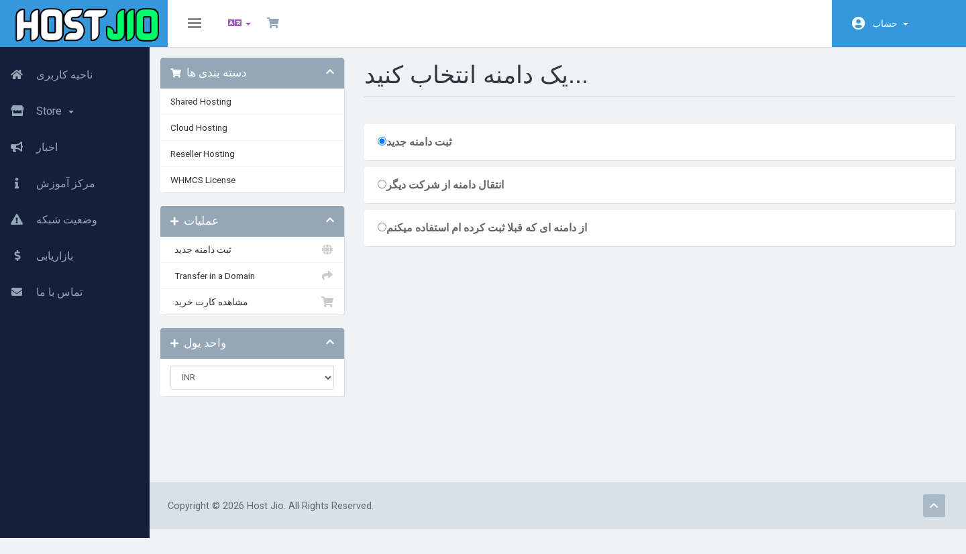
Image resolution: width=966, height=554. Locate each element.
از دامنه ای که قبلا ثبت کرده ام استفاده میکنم (500, 237)
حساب (890, 23)
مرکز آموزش (47, 180)
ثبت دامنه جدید (275, 259)
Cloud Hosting (226, 136)
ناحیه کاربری (46, 71)
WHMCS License (230, 189)
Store (37, 108)
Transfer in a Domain (275, 285)
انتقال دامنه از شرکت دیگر (459, 194)
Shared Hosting (228, 110)
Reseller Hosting (230, 163)
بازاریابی (36, 253)
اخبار (29, 144)
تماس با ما (41, 289)
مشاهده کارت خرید (275, 311)
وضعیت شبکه (48, 216)
